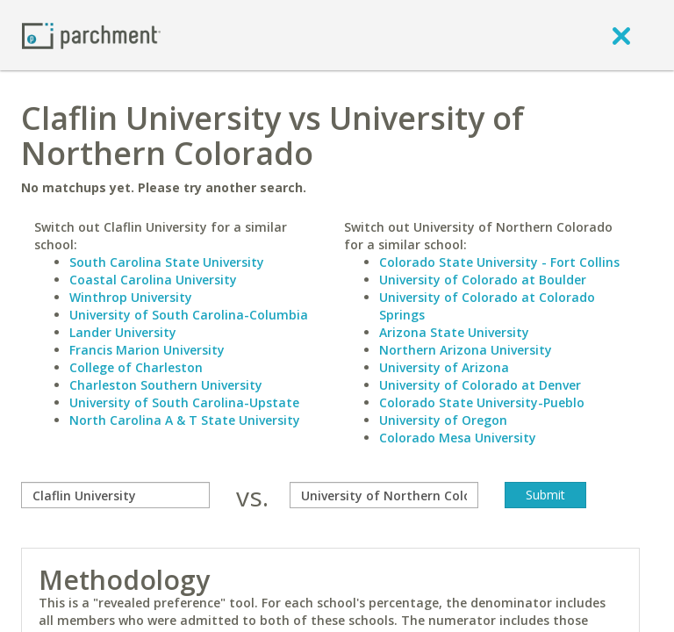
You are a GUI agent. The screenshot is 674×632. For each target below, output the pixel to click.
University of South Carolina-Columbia (188, 314)
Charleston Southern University (165, 385)
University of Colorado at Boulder (482, 279)
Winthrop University (130, 297)
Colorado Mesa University (457, 437)
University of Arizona (444, 367)
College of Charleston (136, 367)
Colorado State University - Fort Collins (499, 262)
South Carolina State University (166, 262)
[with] (384, 495)
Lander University (122, 332)
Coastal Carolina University (153, 279)
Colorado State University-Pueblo (481, 402)
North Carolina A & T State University (184, 420)
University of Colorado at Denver (480, 385)
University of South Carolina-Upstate (184, 402)
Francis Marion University (147, 349)
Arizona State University (454, 332)
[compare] (115, 495)
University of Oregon (443, 420)
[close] (621, 35)
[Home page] (91, 34)
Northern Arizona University (465, 349)
